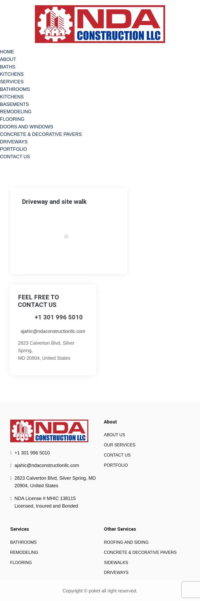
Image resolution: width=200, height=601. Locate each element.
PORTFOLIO (13, 149)
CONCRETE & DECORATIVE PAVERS (41, 134)
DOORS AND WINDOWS (26, 126)
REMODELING (16, 111)
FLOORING (12, 119)
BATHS (7, 66)
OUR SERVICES (119, 445)
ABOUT (8, 59)
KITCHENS (12, 74)
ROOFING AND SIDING (126, 542)
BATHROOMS (15, 89)
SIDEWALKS (116, 562)
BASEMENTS (14, 104)
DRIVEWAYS (14, 141)
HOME (7, 51)
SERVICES (12, 81)
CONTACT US (15, 156)
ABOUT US (114, 435)
